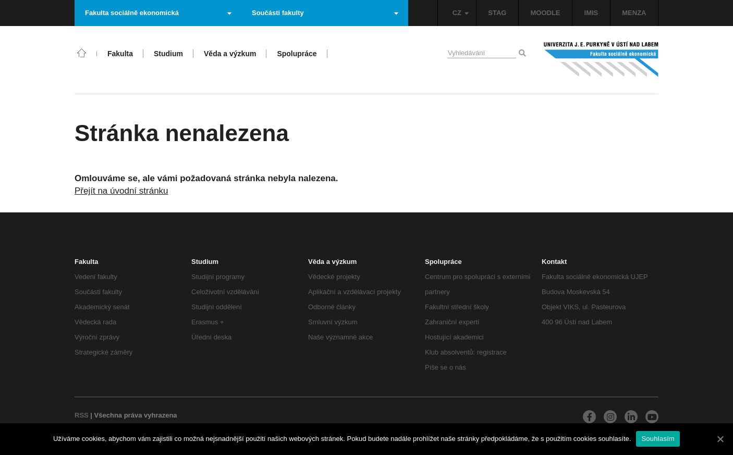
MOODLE (545, 13)
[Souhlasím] (720, 439)
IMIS (591, 13)
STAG (497, 13)
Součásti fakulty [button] (325, 13)
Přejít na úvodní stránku (121, 191)
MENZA (634, 13)
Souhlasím (658, 439)
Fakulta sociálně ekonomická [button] (158, 13)
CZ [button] (461, 13)
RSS (82, 415)
